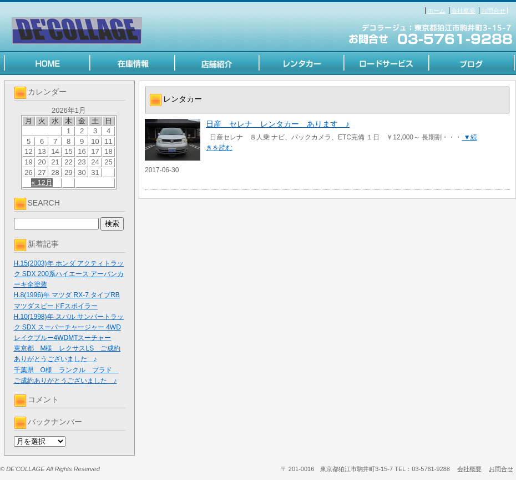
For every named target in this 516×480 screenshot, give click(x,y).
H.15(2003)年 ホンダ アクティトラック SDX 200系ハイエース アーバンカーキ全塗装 (69, 273)
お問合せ (493, 10)
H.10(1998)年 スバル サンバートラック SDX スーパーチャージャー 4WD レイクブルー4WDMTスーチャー (69, 327)
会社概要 (463, 10)
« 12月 (41, 182)
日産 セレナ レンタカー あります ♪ (278, 123)
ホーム (436, 10)
